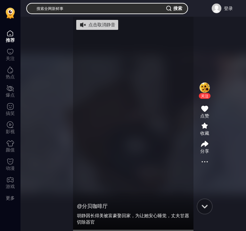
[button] (205, 96)
